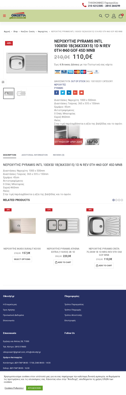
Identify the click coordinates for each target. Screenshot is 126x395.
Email (81, 92)
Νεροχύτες (43, 31)
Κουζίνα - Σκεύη (28, 31)
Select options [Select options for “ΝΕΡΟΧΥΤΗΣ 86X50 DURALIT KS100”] (22, 259)
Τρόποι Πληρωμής (73, 310)
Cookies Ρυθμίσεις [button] (14, 388)
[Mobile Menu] (5, 15)
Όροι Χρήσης (9, 310)
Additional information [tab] (35, 155)
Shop (15, 31)
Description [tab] (9, 155)
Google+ (75, 92)
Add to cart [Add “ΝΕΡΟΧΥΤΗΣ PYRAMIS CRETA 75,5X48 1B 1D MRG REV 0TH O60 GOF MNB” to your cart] (105, 265)
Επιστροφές (70, 320)
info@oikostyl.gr (33, 352)
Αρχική (7, 31)
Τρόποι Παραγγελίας (74, 304)
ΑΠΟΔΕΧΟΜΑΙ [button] (34, 388)
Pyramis (58, 88)
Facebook (56, 92)
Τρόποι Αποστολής (73, 315)
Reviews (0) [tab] (58, 155)
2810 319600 (20, 347)
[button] (113, 200)
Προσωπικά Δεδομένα (13, 315)
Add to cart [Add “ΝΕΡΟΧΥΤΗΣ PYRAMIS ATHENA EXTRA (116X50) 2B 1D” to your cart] (64, 262)
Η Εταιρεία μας (10, 304)
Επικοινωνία (8, 320)
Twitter (63, 92)
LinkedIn (69, 92)
